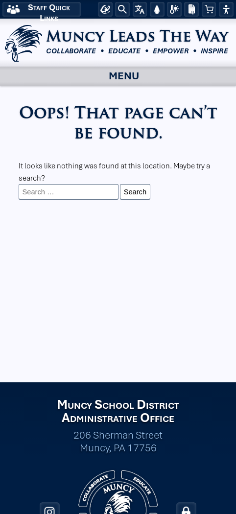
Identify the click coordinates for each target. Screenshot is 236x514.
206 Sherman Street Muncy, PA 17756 (118, 441)
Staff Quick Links (49, 9)
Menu (112, 76)
